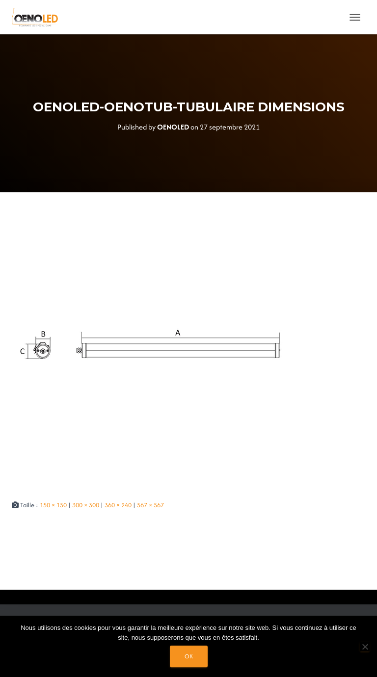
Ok (189, 656)
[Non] (365, 646)
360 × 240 (118, 505)
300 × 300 (85, 505)
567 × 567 (150, 505)
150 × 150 (53, 505)
